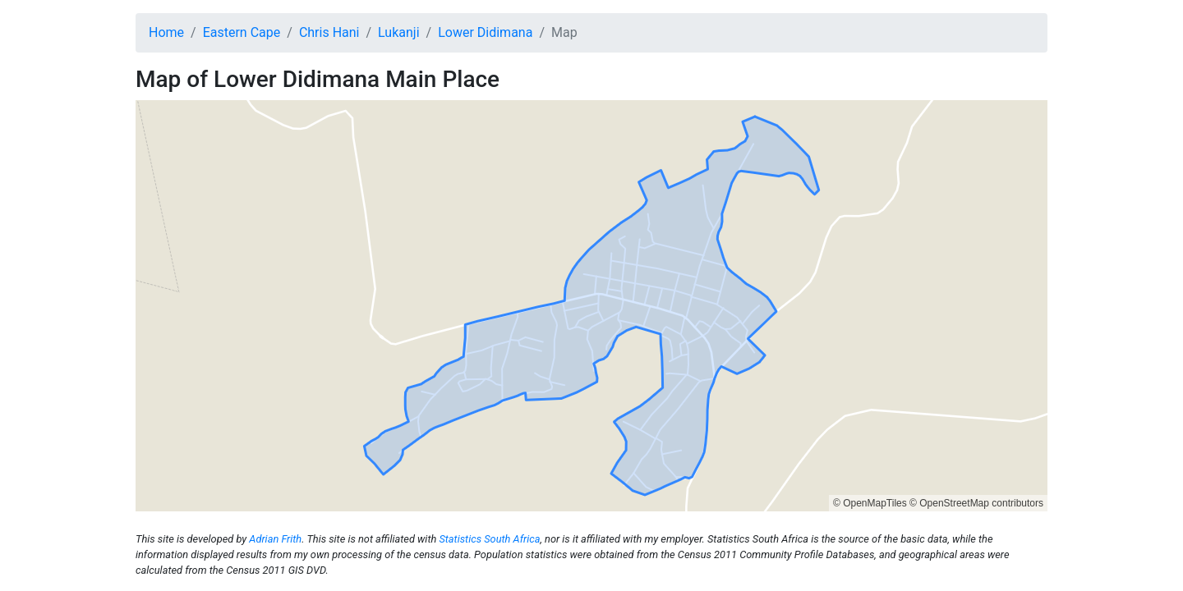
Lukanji (398, 32)
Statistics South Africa (489, 539)
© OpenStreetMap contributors (976, 503)
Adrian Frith (275, 539)
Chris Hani (329, 32)
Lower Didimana (485, 32)
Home (166, 32)
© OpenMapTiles (870, 503)
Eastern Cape (242, 32)
